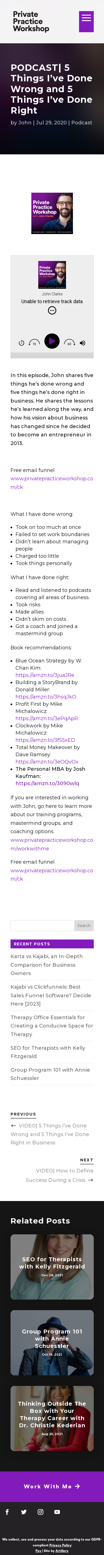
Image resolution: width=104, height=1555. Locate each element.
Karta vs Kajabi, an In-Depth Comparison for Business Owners (47, 964)
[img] (52, 310)
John (25, 123)
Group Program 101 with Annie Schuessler (52, 1338)
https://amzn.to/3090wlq (47, 783)
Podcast (81, 123)
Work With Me (52, 1486)
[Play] (53, 341)
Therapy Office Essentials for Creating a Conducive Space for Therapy (52, 1025)
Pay (38, 1551)
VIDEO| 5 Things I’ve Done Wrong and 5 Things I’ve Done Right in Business (50, 1134)
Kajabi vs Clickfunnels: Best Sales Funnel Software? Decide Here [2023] (51, 995)
